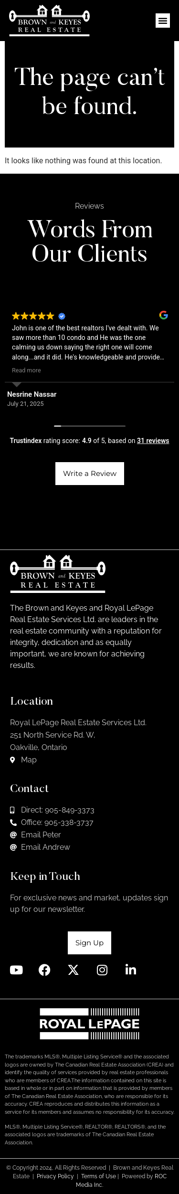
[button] (163, 20)
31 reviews (153, 440)
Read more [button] (26, 370)
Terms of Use (98, 1176)
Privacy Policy (55, 1176)
